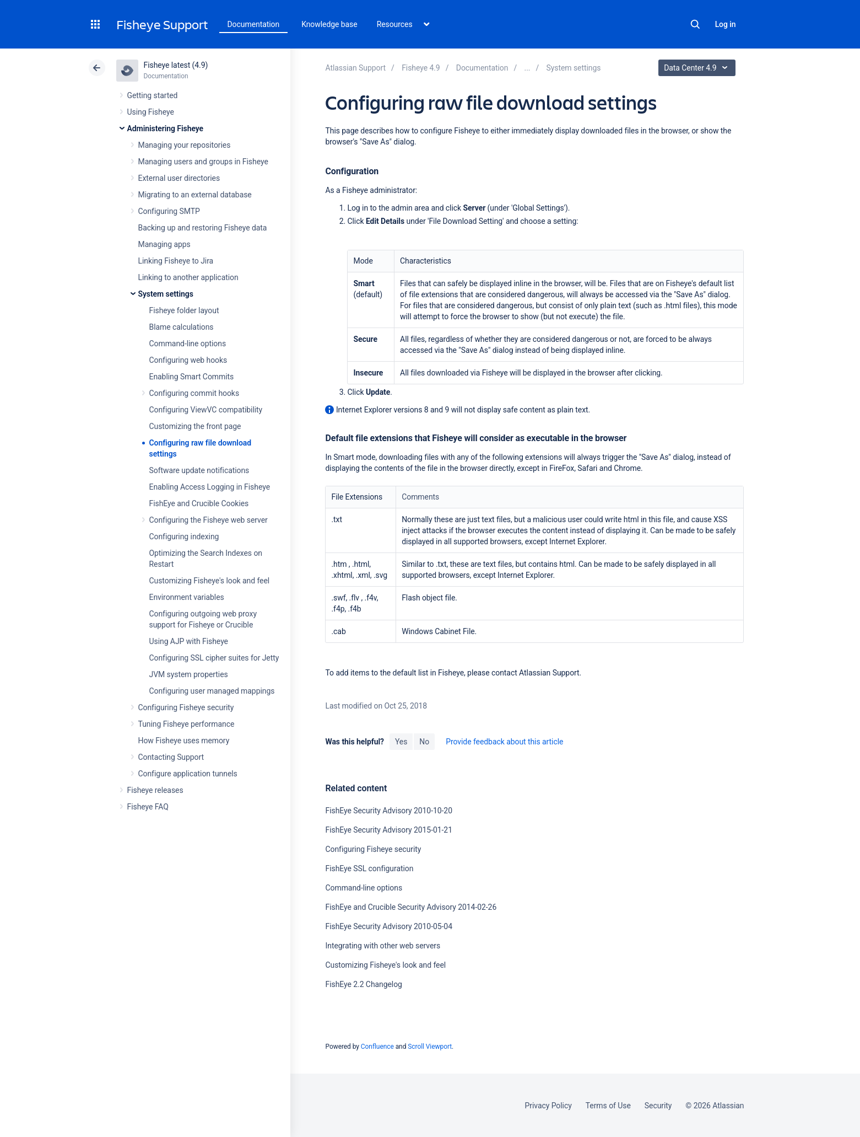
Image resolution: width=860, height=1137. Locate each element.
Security (658, 1105)
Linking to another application (188, 277)
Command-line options (187, 343)
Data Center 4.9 (698, 67)
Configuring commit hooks (194, 393)
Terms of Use (608, 1105)
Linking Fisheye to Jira (176, 260)
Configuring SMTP (169, 211)
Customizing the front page (195, 426)
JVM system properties (188, 674)
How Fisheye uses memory (184, 740)
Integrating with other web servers (382, 945)
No (424, 741)
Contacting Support (171, 757)
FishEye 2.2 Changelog (363, 984)
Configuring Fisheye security (186, 707)
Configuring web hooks (188, 360)
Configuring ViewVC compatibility (206, 409)
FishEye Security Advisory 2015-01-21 (388, 829)
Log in (725, 24)
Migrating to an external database (195, 194)
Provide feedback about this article (504, 741)
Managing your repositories (184, 145)
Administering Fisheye (165, 128)
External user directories (179, 178)
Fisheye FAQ (148, 806)
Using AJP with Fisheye (188, 641)
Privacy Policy (548, 1105)
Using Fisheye (150, 112)
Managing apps (164, 244)
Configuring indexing (184, 536)
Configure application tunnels (187, 773)
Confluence (377, 1046)
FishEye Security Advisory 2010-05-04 (388, 926)
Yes (401, 741)
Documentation (254, 24)
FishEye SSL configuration (369, 868)
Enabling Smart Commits (191, 376)
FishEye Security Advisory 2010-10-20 (388, 810)
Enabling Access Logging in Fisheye (210, 486)
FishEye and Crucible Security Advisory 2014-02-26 (410, 907)
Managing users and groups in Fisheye (203, 161)
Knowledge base (329, 24)
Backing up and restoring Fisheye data (202, 227)
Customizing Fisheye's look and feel (209, 580)
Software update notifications (199, 470)
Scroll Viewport (430, 1046)
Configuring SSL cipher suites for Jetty (214, 657)
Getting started (152, 95)
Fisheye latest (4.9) (176, 65)
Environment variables (186, 597)
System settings (165, 293)
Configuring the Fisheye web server (208, 520)
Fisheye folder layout (184, 310)
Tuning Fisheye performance (186, 724)
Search (695, 24)
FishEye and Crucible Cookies (199, 503)
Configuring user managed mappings (212, 691)
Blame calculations (181, 327)
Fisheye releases (155, 790)
